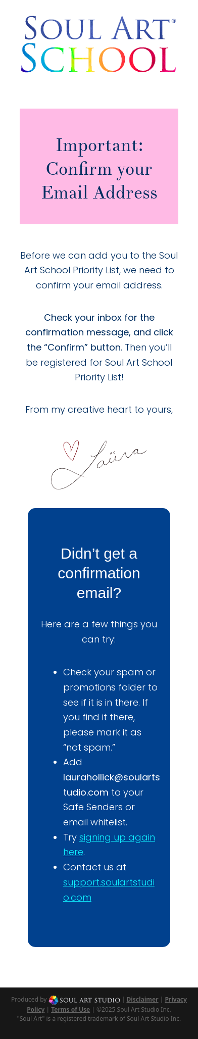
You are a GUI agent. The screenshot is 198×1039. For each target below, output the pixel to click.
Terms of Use (70, 1009)
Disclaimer (142, 999)
